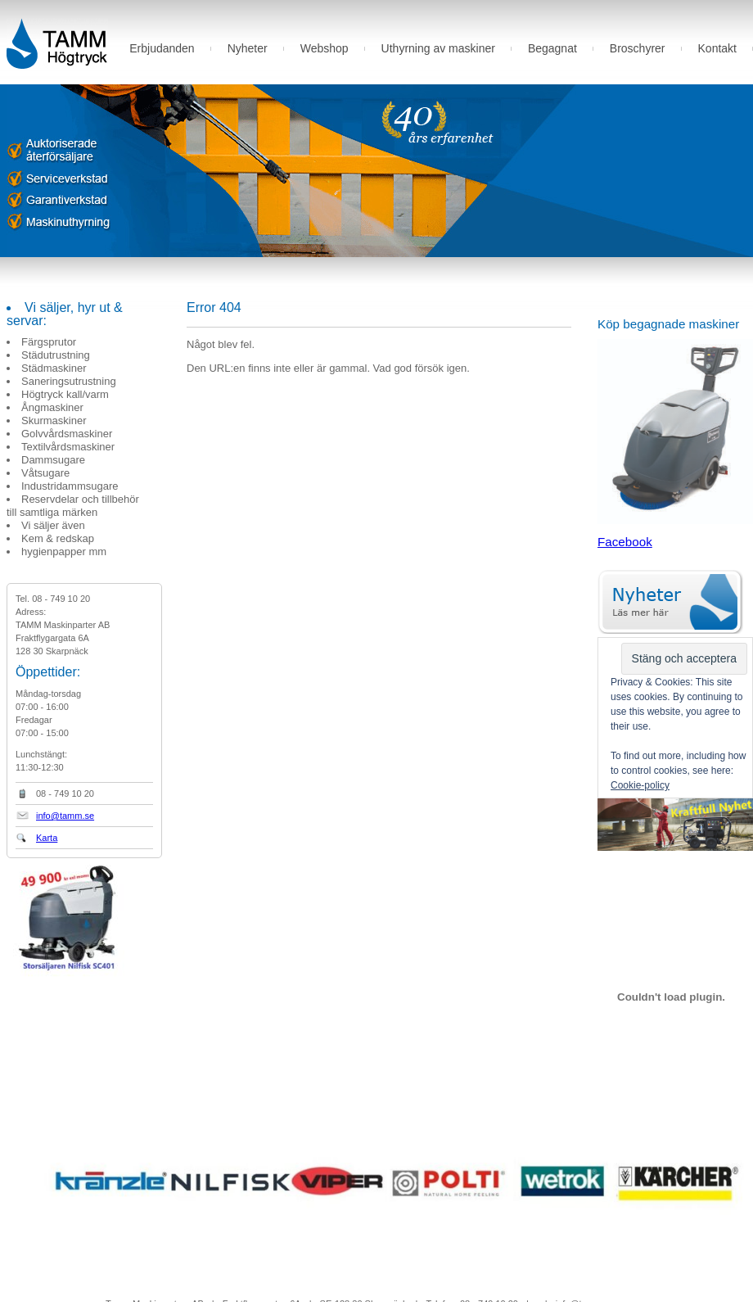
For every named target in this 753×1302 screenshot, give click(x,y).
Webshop (324, 48)
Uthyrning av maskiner (438, 48)
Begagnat (552, 48)
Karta (46, 838)
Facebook (624, 542)
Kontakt (717, 48)
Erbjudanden (161, 48)
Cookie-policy (640, 785)
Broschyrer (637, 48)
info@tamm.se (65, 816)
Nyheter (248, 48)
